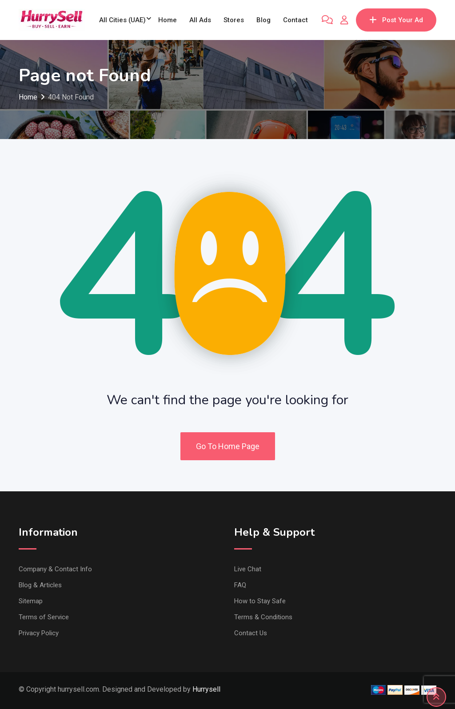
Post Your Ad (396, 20)
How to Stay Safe (260, 601)
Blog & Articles (40, 585)
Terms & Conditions (263, 617)
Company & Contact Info (55, 569)
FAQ (240, 585)
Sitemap (31, 601)
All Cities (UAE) (122, 20)
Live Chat (247, 569)
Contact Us (250, 633)
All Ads (200, 20)
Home (167, 20)
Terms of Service (44, 617)
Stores (234, 20)
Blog (263, 20)
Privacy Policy (39, 633)
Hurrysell (206, 689)
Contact (295, 20)
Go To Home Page (227, 446)
